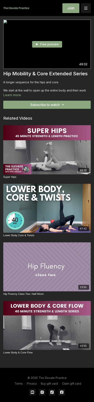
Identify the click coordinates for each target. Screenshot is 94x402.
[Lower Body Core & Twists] (47, 235)
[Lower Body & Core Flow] (47, 353)
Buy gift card (49, 383)
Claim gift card (71, 383)
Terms (18, 383)
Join (70, 8)
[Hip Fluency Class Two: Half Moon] (47, 294)
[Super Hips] (47, 177)
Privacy (32, 383)
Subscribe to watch (47, 104)
